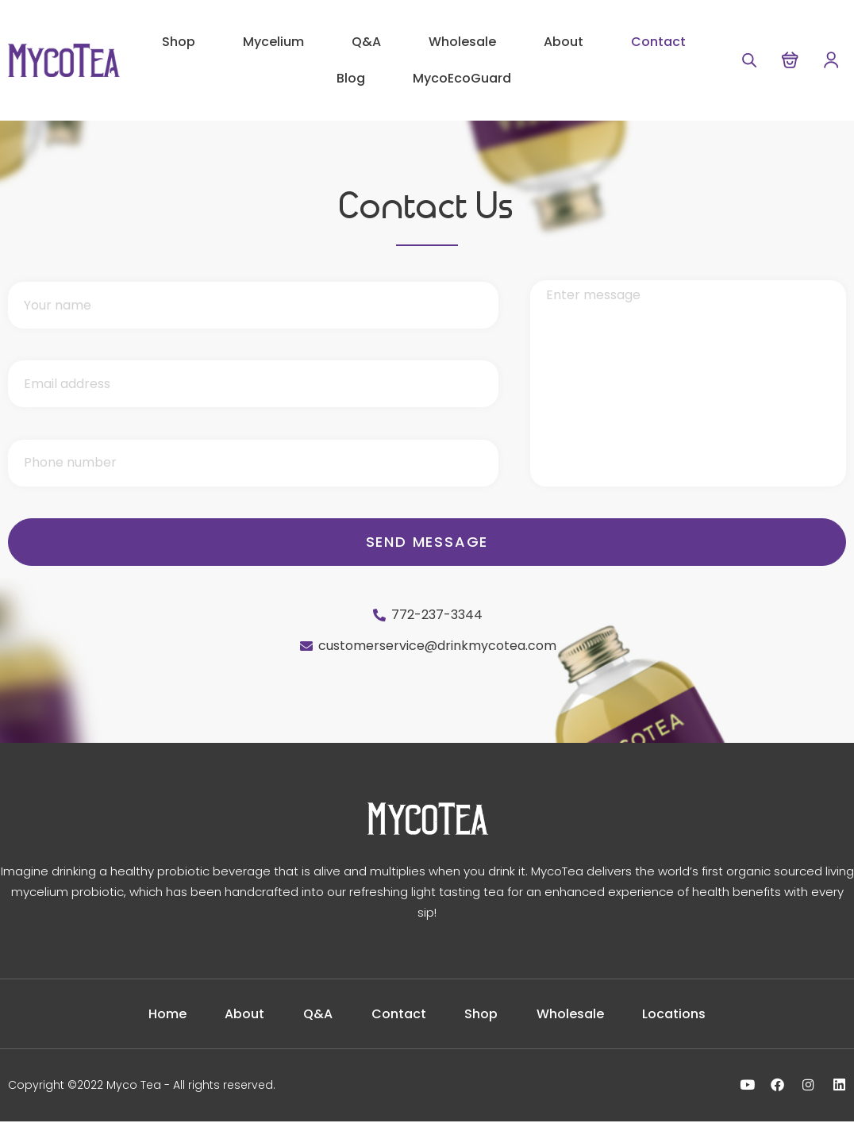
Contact (658, 42)
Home (140, 1015)
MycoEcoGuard (462, 78)
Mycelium (273, 42)
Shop (178, 42)
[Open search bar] (743, 60)
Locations (701, 1015)
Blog (351, 78)
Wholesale (462, 42)
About (563, 42)
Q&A (366, 42)
